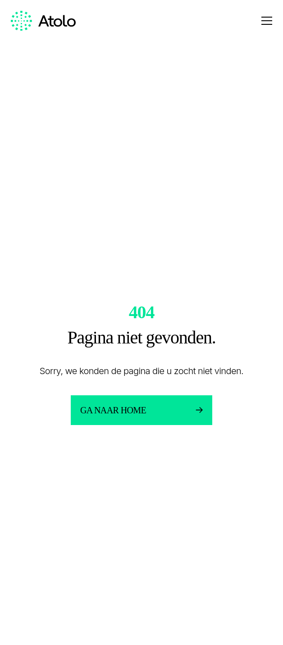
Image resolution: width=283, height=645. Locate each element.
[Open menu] (266, 21)
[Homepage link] (43, 21)
